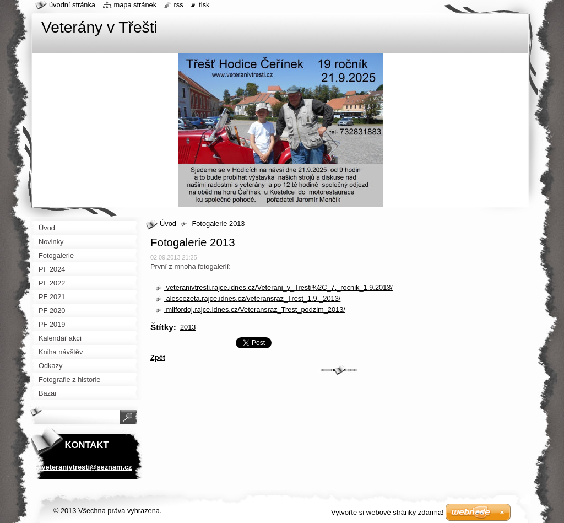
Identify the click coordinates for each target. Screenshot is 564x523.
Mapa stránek (135, 5)
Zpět (157, 357)
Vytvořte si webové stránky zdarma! (387, 512)
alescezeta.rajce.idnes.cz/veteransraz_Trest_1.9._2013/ (252, 298)
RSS (178, 5)
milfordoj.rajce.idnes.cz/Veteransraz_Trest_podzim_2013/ (254, 309)
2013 (188, 327)
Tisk (204, 5)
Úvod (168, 223)
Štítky (161, 327)
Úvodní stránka (72, 5)
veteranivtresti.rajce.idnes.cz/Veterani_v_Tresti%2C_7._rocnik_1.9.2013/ (278, 287)
